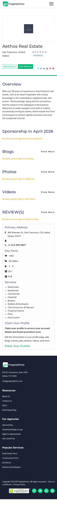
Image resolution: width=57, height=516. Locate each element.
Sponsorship (7, 425)
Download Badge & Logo (12, 430)
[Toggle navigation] (51, 4)
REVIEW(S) (38, 55)
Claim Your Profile (17, 346)
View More (48, 151)
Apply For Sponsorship (11, 434)
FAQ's (4, 405)
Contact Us (7, 401)
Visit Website (25, 66)
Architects (6, 463)
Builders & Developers (11, 467)
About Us (6, 396)
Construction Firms (10, 458)
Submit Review (9, 67)
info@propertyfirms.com (12, 381)
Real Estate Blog (9, 410)
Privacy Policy (19, 485)
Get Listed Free (8, 439)
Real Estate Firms (9, 454)
